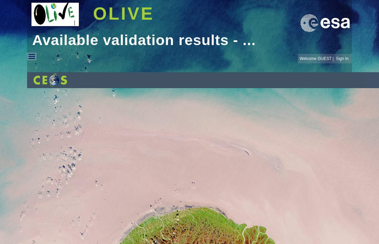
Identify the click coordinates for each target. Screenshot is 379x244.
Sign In (342, 58)
